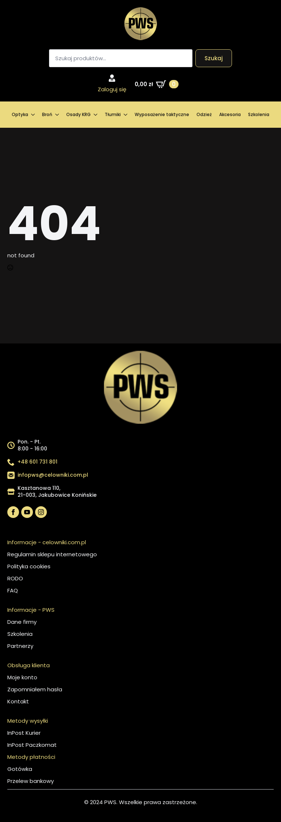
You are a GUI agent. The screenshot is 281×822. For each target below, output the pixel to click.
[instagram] (41, 512)
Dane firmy (22, 622)
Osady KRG (78, 114)
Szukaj (214, 58)
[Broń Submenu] (57, 114)
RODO (15, 578)
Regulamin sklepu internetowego (52, 554)
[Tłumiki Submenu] (126, 114)
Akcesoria (230, 114)
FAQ (12, 590)
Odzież (204, 114)
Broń (47, 114)
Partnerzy (20, 646)
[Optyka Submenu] (33, 114)
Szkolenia (258, 114)
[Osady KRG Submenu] (96, 114)
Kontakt (18, 701)
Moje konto (22, 677)
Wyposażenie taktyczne (162, 114)
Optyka (20, 114)
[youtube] (27, 512)
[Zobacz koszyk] (156, 84)
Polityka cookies (28, 566)
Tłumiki (113, 114)
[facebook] (13, 512)
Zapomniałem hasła (34, 689)
